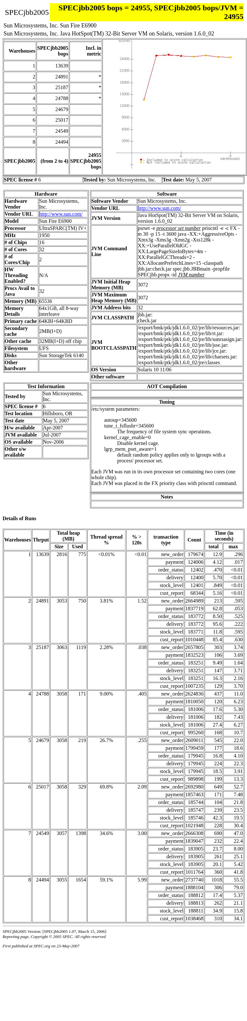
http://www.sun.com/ (60, 214)
